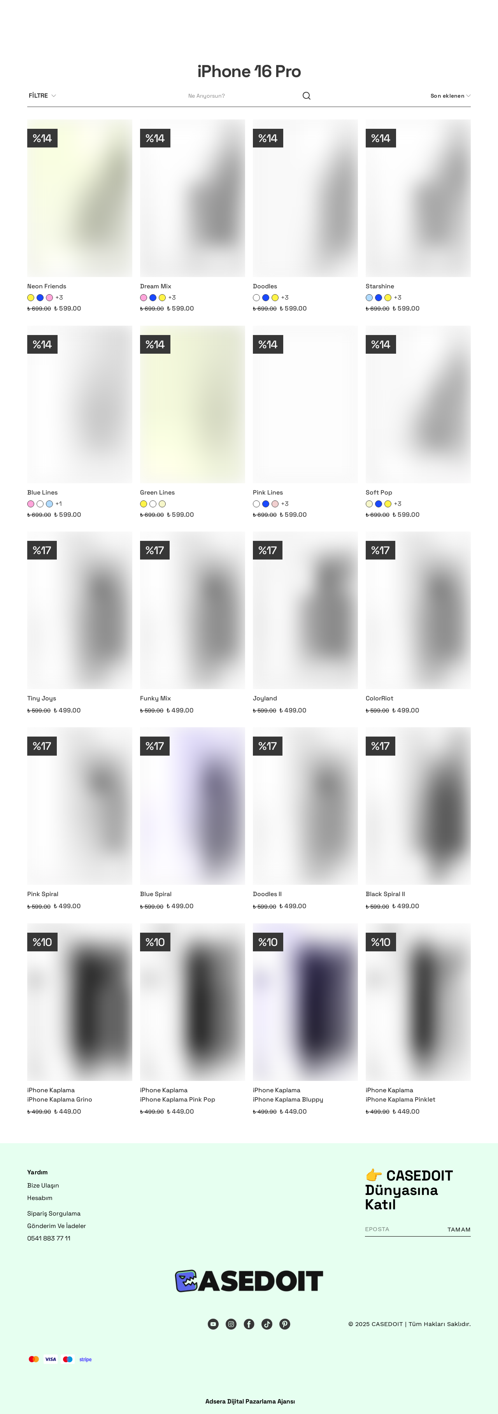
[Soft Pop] (418, 404)
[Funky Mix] (192, 610)
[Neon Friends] (79, 198)
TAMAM (459, 1229)
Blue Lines (42, 492)
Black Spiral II (385, 894)
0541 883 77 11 (48, 1238)
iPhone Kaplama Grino (59, 1099)
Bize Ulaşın (43, 1185)
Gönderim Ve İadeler (56, 1226)
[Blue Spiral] (192, 806)
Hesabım (40, 1198)
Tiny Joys (41, 698)
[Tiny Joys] (79, 610)
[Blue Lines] (79, 404)
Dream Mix (155, 286)
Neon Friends (46, 286)
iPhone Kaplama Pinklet (400, 1099)
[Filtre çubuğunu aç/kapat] (45, 96)
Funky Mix (155, 698)
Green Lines (157, 492)
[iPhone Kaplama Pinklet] (418, 1002)
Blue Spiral (156, 894)
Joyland (265, 698)
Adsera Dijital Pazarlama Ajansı (250, 1401)
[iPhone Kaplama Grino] (79, 1002)
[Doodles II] (305, 806)
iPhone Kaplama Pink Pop (177, 1099)
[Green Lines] (192, 404)
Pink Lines (268, 492)
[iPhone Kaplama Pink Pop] (192, 1002)
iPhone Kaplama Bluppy (288, 1099)
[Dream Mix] (192, 198)
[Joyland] (305, 610)
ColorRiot (379, 698)
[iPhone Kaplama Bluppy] (305, 1002)
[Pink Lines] (305, 404)
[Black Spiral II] (418, 806)
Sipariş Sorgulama (54, 1213)
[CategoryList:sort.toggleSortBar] (450, 96)
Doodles (265, 286)
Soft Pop (379, 492)
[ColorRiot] (418, 610)
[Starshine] (418, 198)
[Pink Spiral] (79, 806)
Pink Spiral (42, 894)
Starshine (380, 286)
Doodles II (267, 894)
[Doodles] (305, 198)
